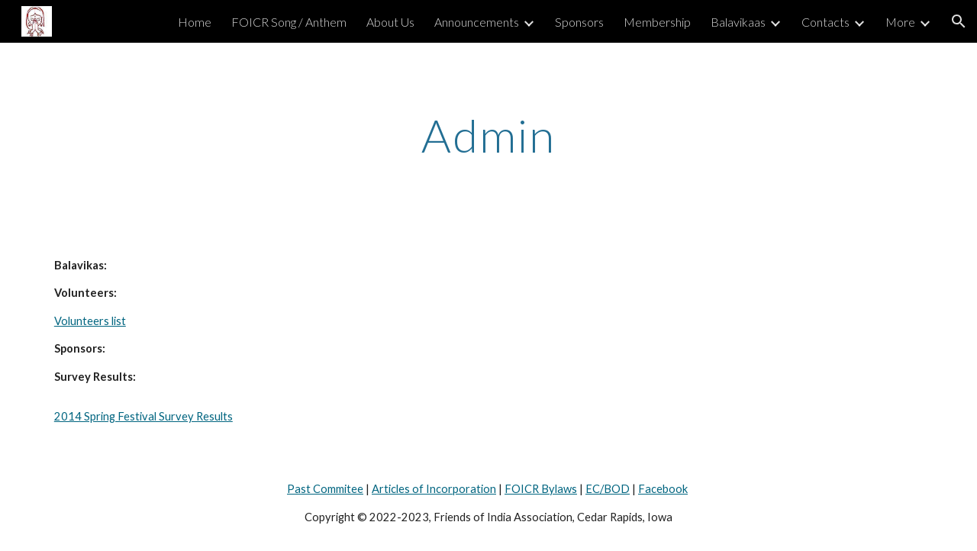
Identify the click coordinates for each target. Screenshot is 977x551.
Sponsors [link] (579, 21)
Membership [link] (657, 21)
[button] (958, 21)
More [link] (900, 21)
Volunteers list (90, 320)
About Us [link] (390, 21)
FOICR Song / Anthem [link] (289, 21)
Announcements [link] (476, 21)
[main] (488, 135)
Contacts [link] (825, 21)
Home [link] (194, 21)
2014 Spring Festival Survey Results (143, 416)
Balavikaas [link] (738, 21)
